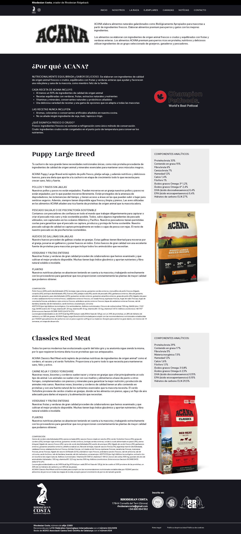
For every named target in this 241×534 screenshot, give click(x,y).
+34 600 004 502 (138, 509)
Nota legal (156, 527)
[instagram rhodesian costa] (39, 10)
